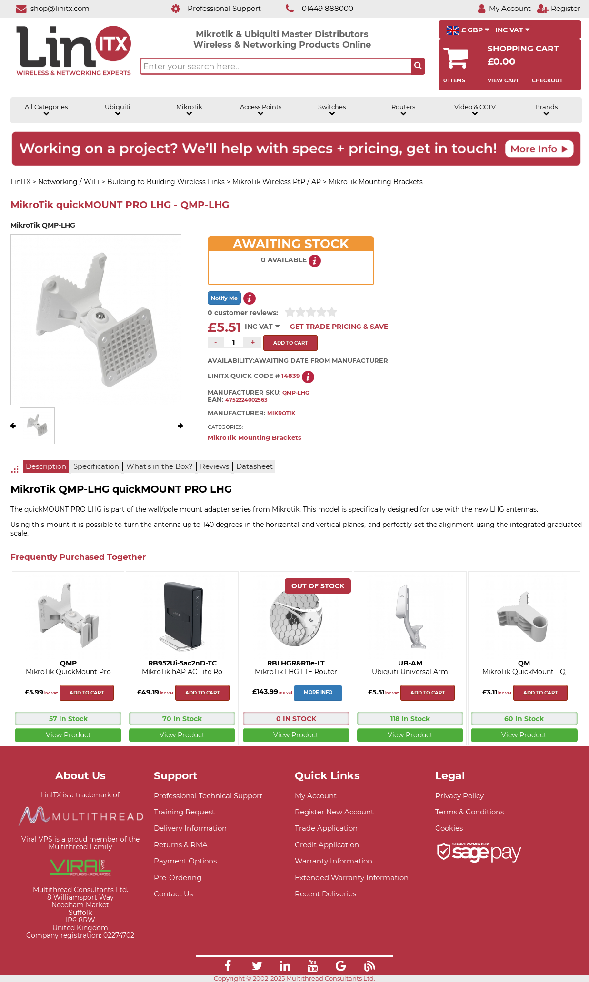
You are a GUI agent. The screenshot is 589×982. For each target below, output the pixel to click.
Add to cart (87, 692)
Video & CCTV (475, 110)
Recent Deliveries (325, 893)
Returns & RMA (181, 844)
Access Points (260, 110)
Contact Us (173, 893)
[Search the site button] (418, 66)
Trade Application (326, 828)
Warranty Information (333, 860)
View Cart (503, 80)
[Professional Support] (211, 8)
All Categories (46, 110)
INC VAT (512, 30)
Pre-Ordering (177, 877)
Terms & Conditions (469, 811)
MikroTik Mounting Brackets (254, 437)
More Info (318, 692)
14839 (290, 375)
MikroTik (189, 110)
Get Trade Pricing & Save (339, 326)
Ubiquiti (117, 110)
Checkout (547, 80)
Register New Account (334, 811)
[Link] (227, 967)
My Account (316, 795)
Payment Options (185, 860)
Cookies (449, 828)
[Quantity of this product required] (233, 342)
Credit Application (327, 844)
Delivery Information (190, 828)
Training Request (184, 811)
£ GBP (467, 30)
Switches (332, 110)
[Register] (558, 8)
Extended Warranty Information (352, 877)
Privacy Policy (459, 795)
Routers (403, 110)
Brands (546, 110)
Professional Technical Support (208, 795)
